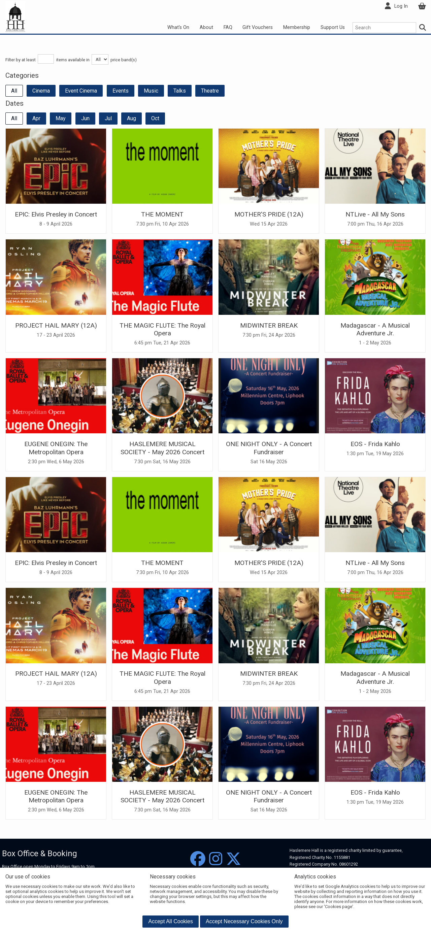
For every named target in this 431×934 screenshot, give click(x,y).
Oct (155, 118)
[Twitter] (233, 859)
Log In (401, 6)
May (61, 118)
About (206, 27)
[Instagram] (215, 859)
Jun (85, 118)
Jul (108, 118)
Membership (296, 27)
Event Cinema (81, 91)
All (14, 91)
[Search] (423, 28)
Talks (179, 91)
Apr (36, 118)
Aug (131, 118)
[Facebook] (197, 859)
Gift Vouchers (257, 27)
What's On (178, 27)
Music (151, 91)
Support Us (333, 27)
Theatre (210, 91)
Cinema (41, 91)
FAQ (228, 27)
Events (120, 91)
